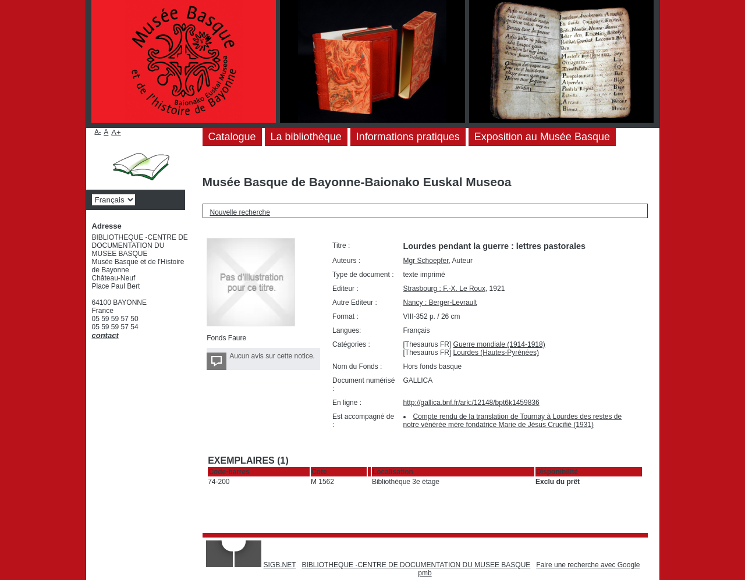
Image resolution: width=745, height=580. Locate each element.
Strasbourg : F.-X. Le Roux (444, 288)
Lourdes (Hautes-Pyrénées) (496, 352)
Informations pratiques (408, 137)
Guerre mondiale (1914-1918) (499, 344)
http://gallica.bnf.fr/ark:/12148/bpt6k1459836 (471, 402)
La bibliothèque (306, 137)
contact (105, 335)
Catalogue (232, 137)
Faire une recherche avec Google (588, 565)
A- (98, 131)
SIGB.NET (280, 565)
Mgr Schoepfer (426, 261)
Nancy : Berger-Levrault (440, 302)
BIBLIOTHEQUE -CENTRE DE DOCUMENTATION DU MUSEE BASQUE (415, 565)
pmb (424, 573)
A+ (116, 132)
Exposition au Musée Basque (542, 137)
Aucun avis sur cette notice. (272, 356)
